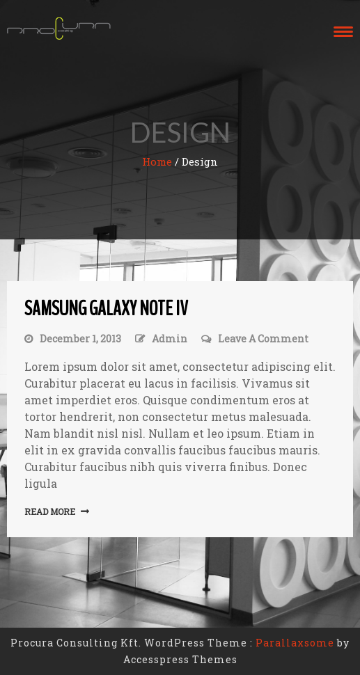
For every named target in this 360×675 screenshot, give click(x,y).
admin (169, 338)
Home (157, 161)
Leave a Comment (263, 339)
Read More (49, 511)
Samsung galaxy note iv (105, 308)
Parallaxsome (295, 642)
